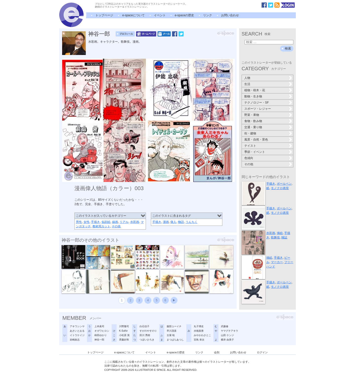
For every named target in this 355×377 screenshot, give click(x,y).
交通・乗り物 (253, 127)
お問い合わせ (230, 15)
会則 (216, 352)
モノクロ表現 (280, 188)
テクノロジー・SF (256, 102)
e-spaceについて (133, 15)
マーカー (277, 262)
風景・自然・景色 (256, 139)
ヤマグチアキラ (229, 330)
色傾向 (248, 158)
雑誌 (284, 237)
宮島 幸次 (199, 339)
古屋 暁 (171, 335)
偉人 (173, 222)
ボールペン (284, 183)
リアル (124, 222)
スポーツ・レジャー (257, 108)
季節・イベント (254, 152)
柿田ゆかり (100, 335)
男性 (79, 222)
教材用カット (101, 226)
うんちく (191, 222)
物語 (181, 222)
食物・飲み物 (253, 121)
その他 (116, 226)
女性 (86, 222)
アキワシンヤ (77, 326)
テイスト (250, 145)
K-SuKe (123, 330)
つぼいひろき (147, 339)
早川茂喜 (172, 330)
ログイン (262, 352)
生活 (247, 84)
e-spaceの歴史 (184, 15)
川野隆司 (124, 326)
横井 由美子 (227, 339)
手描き (95, 222)
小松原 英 (124, 335)
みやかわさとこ (202, 335)
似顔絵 (106, 222)
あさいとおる (77, 330)
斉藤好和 (124, 339)
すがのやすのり (148, 330)
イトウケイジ (77, 335)
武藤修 (224, 326)
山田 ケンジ (227, 335)
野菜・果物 (251, 115)
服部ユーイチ (174, 326)
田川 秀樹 (145, 335)
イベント (160, 15)
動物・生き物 (253, 96)
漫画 (166, 222)
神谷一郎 (99, 34)
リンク (207, 15)
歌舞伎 (275, 237)
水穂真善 (199, 330)
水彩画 (134, 222)
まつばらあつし (175, 339)
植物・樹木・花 (254, 90)
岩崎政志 (75, 339)
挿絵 (280, 233)
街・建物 (250, 133)
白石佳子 (144, 326)
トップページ (104, 15)
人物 (247, 78)
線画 (115, 222)
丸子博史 (199, 326)
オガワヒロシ (101, 330)
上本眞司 (99, 326)
